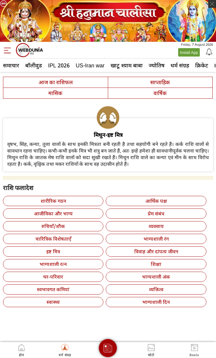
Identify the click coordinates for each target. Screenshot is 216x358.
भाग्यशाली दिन (156, 302)
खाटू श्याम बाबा (127, 65)
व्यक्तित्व (156, 289)
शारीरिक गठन (53, 201)
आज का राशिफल (55, 82)
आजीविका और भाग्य (53, 213)
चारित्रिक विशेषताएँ (53, 239)
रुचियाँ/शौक (53, 226)
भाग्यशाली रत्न (53, 264)
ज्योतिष (157, 65)
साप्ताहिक (160, 82)
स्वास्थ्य (53, 302)
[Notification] (208, 51)
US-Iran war (90, 65)
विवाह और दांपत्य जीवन (156, 251)
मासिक (55, 93)
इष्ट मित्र (53, 251)
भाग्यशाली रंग (156, 239)
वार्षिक (160, 93)
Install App (189, 52)
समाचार (11, 65)
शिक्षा (156, 264)
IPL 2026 (59, 65)
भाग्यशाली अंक (156, 276)
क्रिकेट (201, 65)
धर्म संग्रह (180, 65)
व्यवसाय (156, 226)
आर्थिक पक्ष (156, 201)
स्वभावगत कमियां (53, 289)
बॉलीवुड (33, 65)
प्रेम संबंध (156, 213)
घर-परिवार (53, 276)
